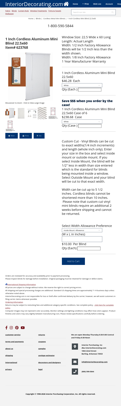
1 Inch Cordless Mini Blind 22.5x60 (82, 18)
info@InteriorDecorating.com (95, 362)
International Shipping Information (20, 284)
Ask (40, 135)
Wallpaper (9, 13)
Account (109, 4)
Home (75, 4)
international (11, 362)
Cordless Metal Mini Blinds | (54, 18)
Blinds (14, 11)
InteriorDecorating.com (37, 4)
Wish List (97, 4)
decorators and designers (49, 362)
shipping (9, 355)
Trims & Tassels (54, 11)
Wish (13, 135)
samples (42, 348)
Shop (86, 4)
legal (40, 369)
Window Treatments (38, 11)
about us (9, 348)
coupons (42, 341)
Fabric (7, 11)
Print (27, 135)
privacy (8, 369)
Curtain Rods (23, 11)
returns (41, 334)
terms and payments (14, 341)
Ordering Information (14, 302)
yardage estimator (46, 355)
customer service (12, 334)
